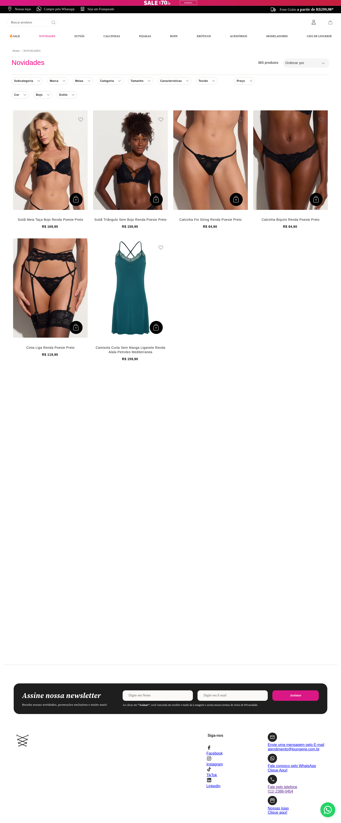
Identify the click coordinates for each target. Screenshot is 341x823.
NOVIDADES (32, 10)
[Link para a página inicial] (16, 10)
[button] (111, 40)
